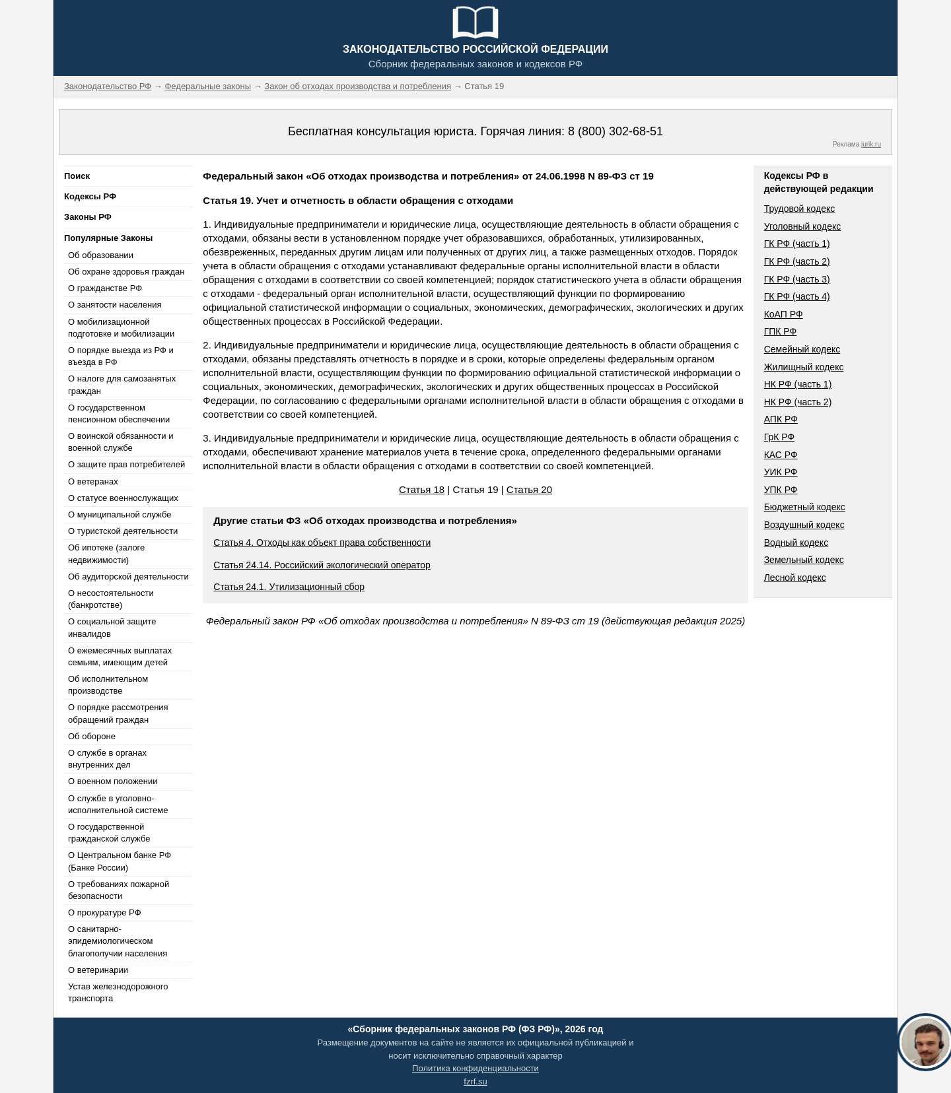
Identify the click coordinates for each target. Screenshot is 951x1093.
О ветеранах (93, 481)
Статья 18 (421, 489)
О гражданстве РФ (105, 288)
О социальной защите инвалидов (112, 627)
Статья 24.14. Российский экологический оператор (322, 565)
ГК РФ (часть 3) (797, 279)
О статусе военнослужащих (123, 498)
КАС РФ (781, 454)
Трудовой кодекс (799, 208)
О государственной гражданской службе (109, 833)
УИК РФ (781, 472)
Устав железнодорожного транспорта (118, 992)
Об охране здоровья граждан (126, 272)
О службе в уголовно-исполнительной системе (118, 804)
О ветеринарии (98, 970)
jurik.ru (871, 144)
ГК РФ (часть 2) (797, 261)
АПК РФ (781, 419)
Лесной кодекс (795, 577)
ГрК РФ (779, 437)
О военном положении (113, 781)
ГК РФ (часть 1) (797, 243)
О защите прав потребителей (126, 464)
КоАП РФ (783, 314)
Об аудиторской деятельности (128, 576)
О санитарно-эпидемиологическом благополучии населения (117, 941)
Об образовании (100, 255)
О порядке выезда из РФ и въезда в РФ (121, 356)
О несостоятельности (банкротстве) (111, 599)
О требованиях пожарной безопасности (118, 890)
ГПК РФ (780, 331)
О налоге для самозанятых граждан (122, 384)
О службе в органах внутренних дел (107, 759)
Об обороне (92, 736)
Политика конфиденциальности (475, 1068)
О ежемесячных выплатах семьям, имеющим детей (120, 656)
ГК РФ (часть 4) (797, 296)
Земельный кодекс (804, 559)
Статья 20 (529, 489)
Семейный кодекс (802, 349)
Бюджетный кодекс (804, 507)
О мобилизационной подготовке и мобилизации (121, 328)
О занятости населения (115, 305)
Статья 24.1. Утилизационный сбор (289, 586)
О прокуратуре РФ (104, 912)
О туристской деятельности (123, 531)
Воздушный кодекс (804, 524)
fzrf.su (475, 1081)
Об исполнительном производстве (108, 685)
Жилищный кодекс (804, 367)
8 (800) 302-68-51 (615, 131)
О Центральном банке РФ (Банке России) (119, 861)
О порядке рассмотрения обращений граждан (118, 713)
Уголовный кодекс (802, 226)
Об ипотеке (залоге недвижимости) (106, 553)
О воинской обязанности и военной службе (120, 442)
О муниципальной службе (119, 514)
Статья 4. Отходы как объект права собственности (322, 542)
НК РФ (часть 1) (798, 384)
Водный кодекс (796, 542)
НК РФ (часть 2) (798, 402)
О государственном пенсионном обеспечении (119, 413)
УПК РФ (781, 489)
